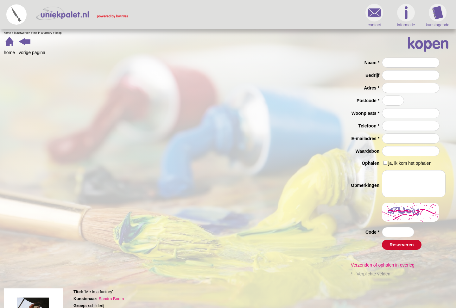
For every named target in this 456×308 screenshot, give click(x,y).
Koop (58, 32)
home (9, 52)
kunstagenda (437, 15)
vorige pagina (32, 52)
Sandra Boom (111, 298)
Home (7, 32)
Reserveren (402, 244)
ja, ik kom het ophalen (409, 163)
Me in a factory (43, 32)
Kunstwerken (22, 32)
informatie (406, 15)
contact (374, 15)
